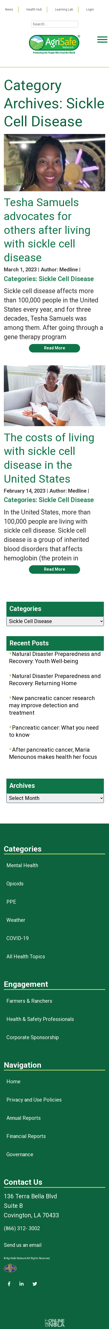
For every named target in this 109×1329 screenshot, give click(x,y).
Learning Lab (64, 9)
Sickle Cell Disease (66, 279)
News (9, 9)
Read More (54, 348)
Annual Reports (23, 1118)
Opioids (15, 884)
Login (90, 9)
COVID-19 (17, 938)
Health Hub (34, 9)
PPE (11, 902)
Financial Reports (26, 1136)
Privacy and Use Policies (34, 1100)
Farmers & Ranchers (29, 1001)
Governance (19, 1154)
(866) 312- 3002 (22, 1228)
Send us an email (22, 1245)
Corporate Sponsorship (32, 1037)
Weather (15, 920)
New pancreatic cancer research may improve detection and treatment (52, 705)
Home (13, 1081)
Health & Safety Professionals (40, 1019)
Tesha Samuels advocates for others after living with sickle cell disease (47, 230)
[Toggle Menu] (102, 59)
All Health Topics (25, 956)
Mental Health (22, 865)
